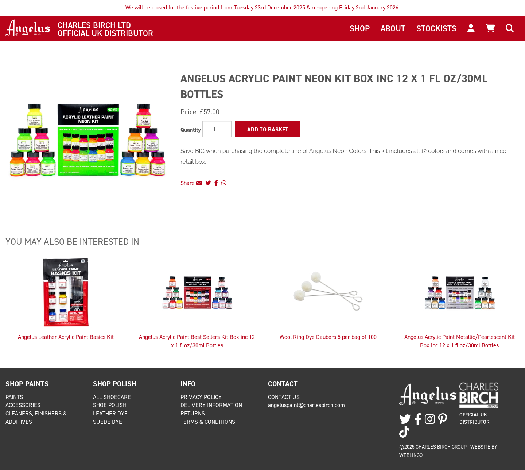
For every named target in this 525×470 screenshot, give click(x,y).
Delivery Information (211, 405)
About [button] (393, 28)
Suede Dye (107, 422)
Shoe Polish (110, 405)
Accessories (22, 405)
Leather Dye (110, 413)
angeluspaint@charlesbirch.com (306, 405)
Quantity (190, 130)
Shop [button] (360, 28)
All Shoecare (112, 397)
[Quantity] (217, 129)
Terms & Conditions (207, 422)
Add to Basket (267, 129)
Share (191, 183)
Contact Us (284, 397)
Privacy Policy (201, 397)
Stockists (436, 28)
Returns (192, 413)
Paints (14, 397)
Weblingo (411, 455)
